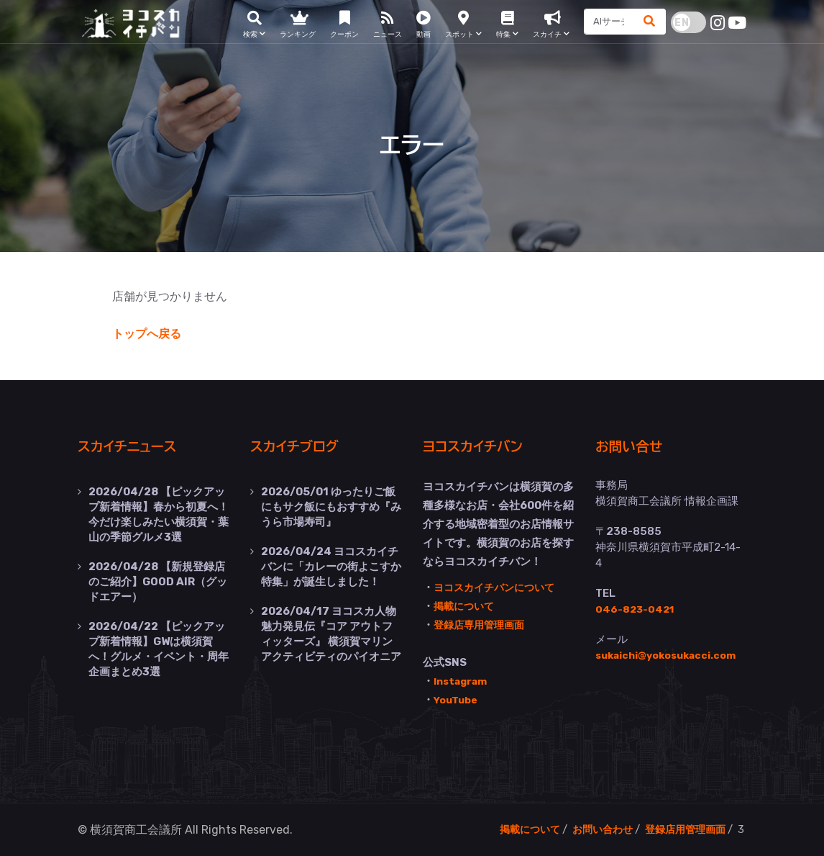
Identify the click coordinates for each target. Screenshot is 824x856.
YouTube (458, 699)
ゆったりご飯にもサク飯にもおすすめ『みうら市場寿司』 (331, 505)
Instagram (463, 680)
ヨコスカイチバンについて (498, 586)
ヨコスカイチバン (482, 446)
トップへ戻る (146, 334)
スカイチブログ (302, 446)
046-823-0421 (636, 608)
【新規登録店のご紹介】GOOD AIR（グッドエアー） (157, 577)
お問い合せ (634, 446)
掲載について (466, 605)
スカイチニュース (136, 446)
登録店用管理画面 (682, 828)
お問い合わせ (594, 828)
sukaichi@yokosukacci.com (672, 654)
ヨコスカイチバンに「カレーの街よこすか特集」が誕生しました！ (331, 563)
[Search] (605, 25)
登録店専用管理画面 (482, 624)
